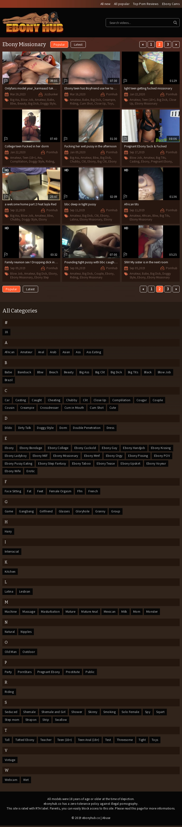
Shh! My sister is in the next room (146, 262)
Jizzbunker (51, 94)
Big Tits (160, 158)
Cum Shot (86, 103)
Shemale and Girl (53, 713)
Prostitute (74, 673)
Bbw (13, 104)
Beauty (22, 104)
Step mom (12, 721)
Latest (78, 45)
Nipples (26, 633)
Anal (42, 352)
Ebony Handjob (134, 448)
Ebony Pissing (139, 456)
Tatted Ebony (24, 741)
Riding (74, 103)
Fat (29, 492)
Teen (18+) (148, 100)
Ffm (80, 492)
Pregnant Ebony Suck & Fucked (145, 146)
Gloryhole (83, 512)
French (93, 492)
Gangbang (26, 512)
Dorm (64, 428)
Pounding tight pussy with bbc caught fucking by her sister (103, 262)
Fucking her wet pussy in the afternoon (90, 146)
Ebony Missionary (146, 103)
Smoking (110, 713)
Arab (54, 352)
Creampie (109, 100)
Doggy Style (47, 104)
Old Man (11, 653)
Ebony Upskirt (131, 464)
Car (7, 400)
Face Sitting (13, 492)
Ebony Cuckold (85, 448)
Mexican (110, 613)
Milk (125, 613)
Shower (77, 713)
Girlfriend (46, 512)
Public (91, 673)
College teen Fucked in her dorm (27, 146)
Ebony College (58, 448)
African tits (131, 204)
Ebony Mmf (92, 456)
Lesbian (24, 592)
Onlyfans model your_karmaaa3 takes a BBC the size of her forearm (51, 88)
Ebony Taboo (81, 464)
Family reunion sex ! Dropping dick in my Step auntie (40, 262)
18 (6, 332)
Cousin (9, 408)
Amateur (40, 100)
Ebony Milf (40, 456)
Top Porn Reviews (146, 4)
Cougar (142, 400)
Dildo (9, 428)
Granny (101, 512)
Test (109, 741)
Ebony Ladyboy (16, 456)
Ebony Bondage (31, 448)
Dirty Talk (25, 428)
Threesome (126, 741)
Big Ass (14, 100)
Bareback (25, 372)
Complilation (18, 161)
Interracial (12, 552)
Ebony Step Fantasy (52, 464)
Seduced (11, 713)
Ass (39, 158)
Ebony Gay (109, 448)
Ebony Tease (106, 464)
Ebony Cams (171, 4)
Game (9, 512)
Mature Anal (90, 613)
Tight (143, 741)
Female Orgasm (60, 492)
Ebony (91, 161)
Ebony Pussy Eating (18, 464)
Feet (40, 492)
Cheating (54, 400)
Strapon (31, 721)
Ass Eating (96, 352)
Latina (74, 219)
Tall (7, 741)
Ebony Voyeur (156, 464)
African (146, 216)
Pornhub (112, 94)
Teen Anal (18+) (89, 741)
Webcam (11, 781)
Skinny (93, 713)
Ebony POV (162, 456)
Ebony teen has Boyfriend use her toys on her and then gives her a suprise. (114, 88)
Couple (99, 274)
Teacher (46, 741)
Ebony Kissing (161, 448)
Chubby (75, 161)
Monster (153, 613)
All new (105, 4)
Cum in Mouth (75, 408)
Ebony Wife (13, 472)
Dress (113, 428)
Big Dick (33, 104)
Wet (26, 781)
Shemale (29, 713)
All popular (121, 4)
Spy (148, 713)
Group (116, 512)
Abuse (106, 819)
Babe (50, 100)
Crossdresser (49, 408)
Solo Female (131, 713)
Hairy (8, 532)
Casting (134, 161)
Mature (71, 613)
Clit (84, 161)
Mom (137, 613)
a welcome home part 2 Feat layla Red (30, 204)
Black (151, 372)
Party (8, 673)
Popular (59, 45)
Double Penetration (89, 428)
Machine (11, 613)
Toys (110, 103)
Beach (54, 372)
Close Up (100, 103)
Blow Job (27, 100)
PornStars (25, 673)
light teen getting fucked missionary (148, 88)
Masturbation (50, 613)
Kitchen (10, 572)
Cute (113, 408)
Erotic (31, 472)
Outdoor (29, 653)
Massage (29, 613)
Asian (68, 352)
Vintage (10, 761)
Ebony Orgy (114, 456)
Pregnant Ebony (161, 161)
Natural (10, 633)
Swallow (61, 721)
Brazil (9, 380)
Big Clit (102, 161)
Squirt (161, 713)
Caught (37, 400)
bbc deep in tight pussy (80, 204)
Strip (46, 721)
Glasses (64, 512)
